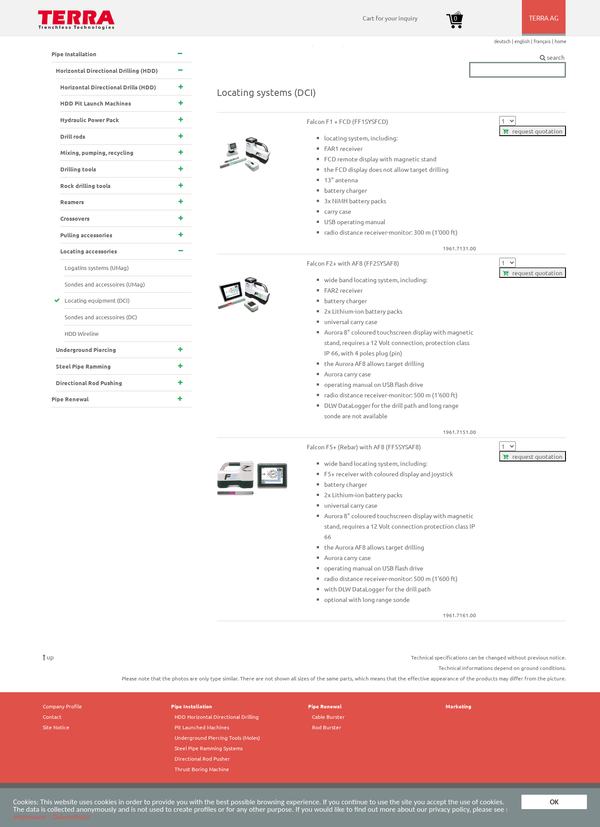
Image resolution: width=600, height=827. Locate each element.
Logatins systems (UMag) (97, 267)
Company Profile (62, 706)
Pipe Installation (191, 706)
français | (544, 41)
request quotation (532, 131)
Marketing (458, 706)
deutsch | (504, 41)
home (560, 41)
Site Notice (56, 727)
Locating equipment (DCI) (97, 300)
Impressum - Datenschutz (51, 817)
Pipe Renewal (325, 706)
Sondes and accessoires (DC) (101, 317)
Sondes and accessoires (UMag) (105, 284)
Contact (52, 716)
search (517, 57)
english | (524, 41)
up (48, 657)
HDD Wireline (82, 333)
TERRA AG (544, 24)
